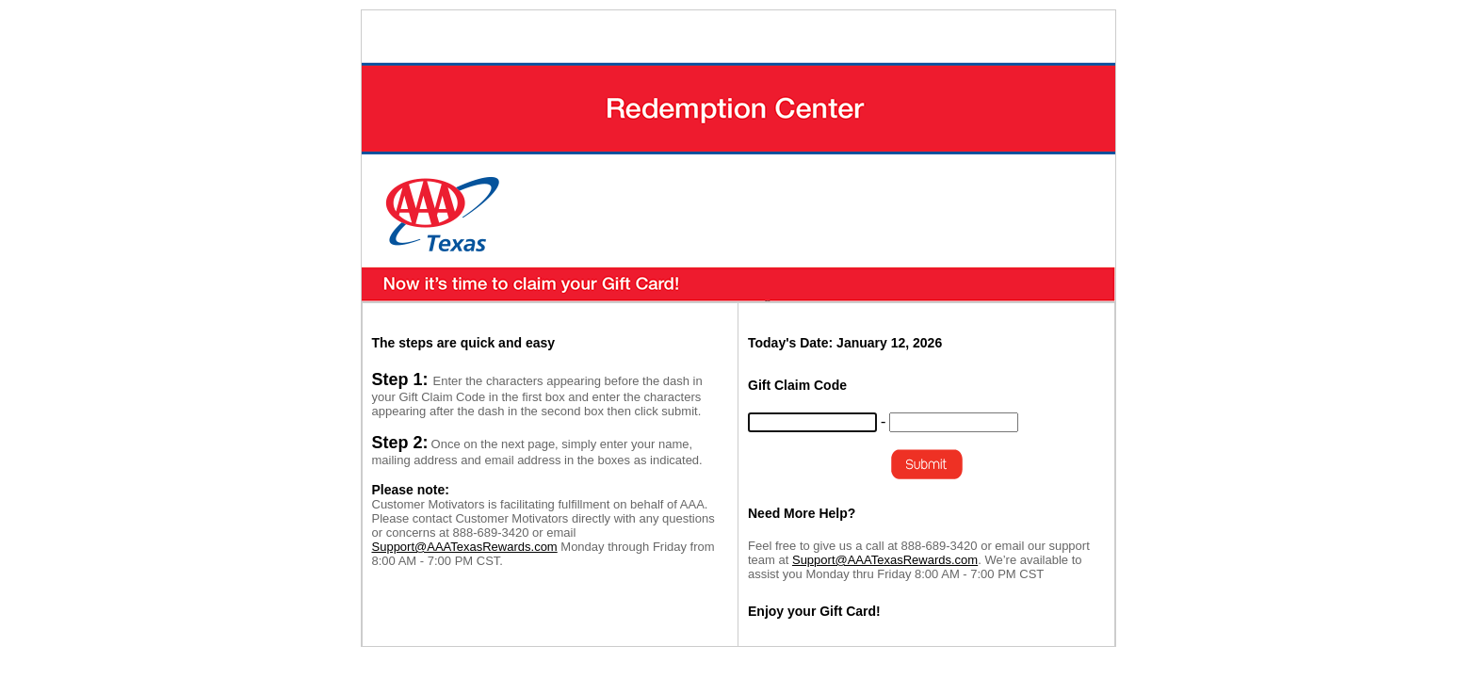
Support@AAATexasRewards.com (465, 547)
